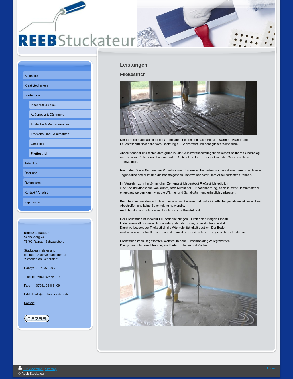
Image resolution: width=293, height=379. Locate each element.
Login (271, 368)
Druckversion (30, 369)
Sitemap (50, 369)
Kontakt (29, 303)
